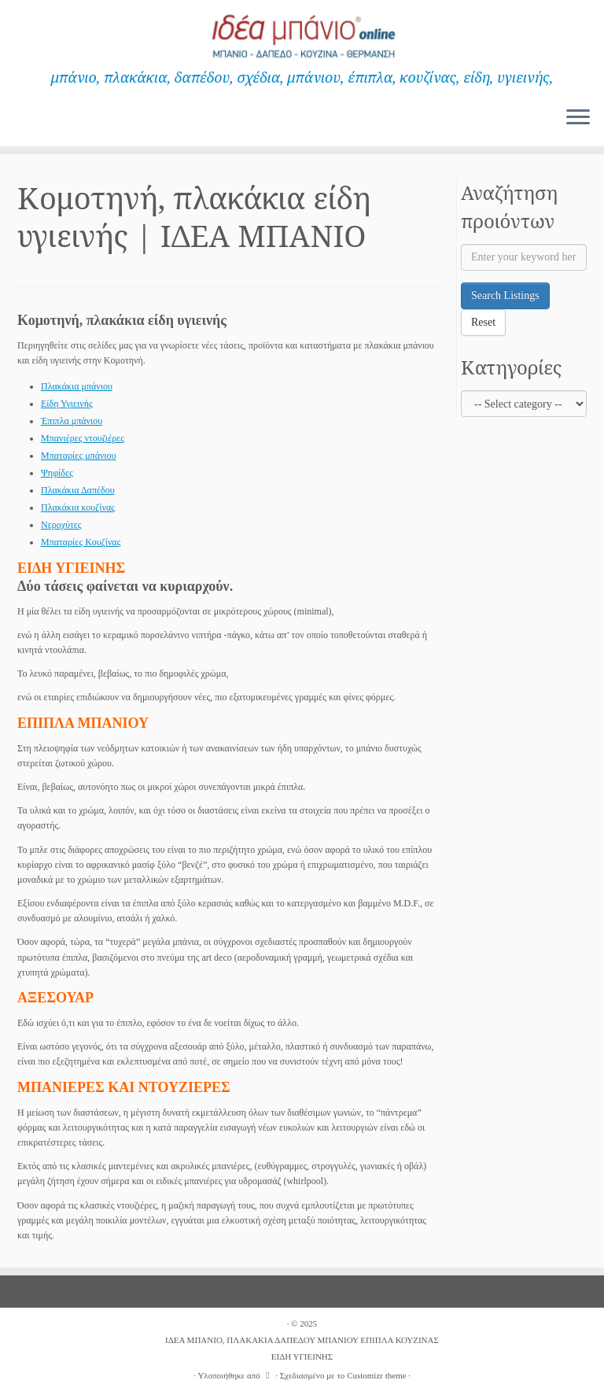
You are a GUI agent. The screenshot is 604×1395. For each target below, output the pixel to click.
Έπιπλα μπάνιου (71, 420)
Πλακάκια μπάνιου (76, 386)
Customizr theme (376, 1375)
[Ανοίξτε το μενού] (578, 118)
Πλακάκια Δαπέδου (78, 490)
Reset (483, 322)
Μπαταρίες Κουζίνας (80, 542)
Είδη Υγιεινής (67, 403)
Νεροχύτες (61, 524)
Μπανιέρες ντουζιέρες (82, 438)
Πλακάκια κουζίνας (78, 507)
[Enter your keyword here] (524, 257)
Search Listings (505, 295)
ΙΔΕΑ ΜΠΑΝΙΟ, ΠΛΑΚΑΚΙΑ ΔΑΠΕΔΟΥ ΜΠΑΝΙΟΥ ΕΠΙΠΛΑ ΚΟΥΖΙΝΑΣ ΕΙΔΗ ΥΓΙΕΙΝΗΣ (302, 1348)
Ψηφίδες (57, 472)
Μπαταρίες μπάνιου (78, 455)
